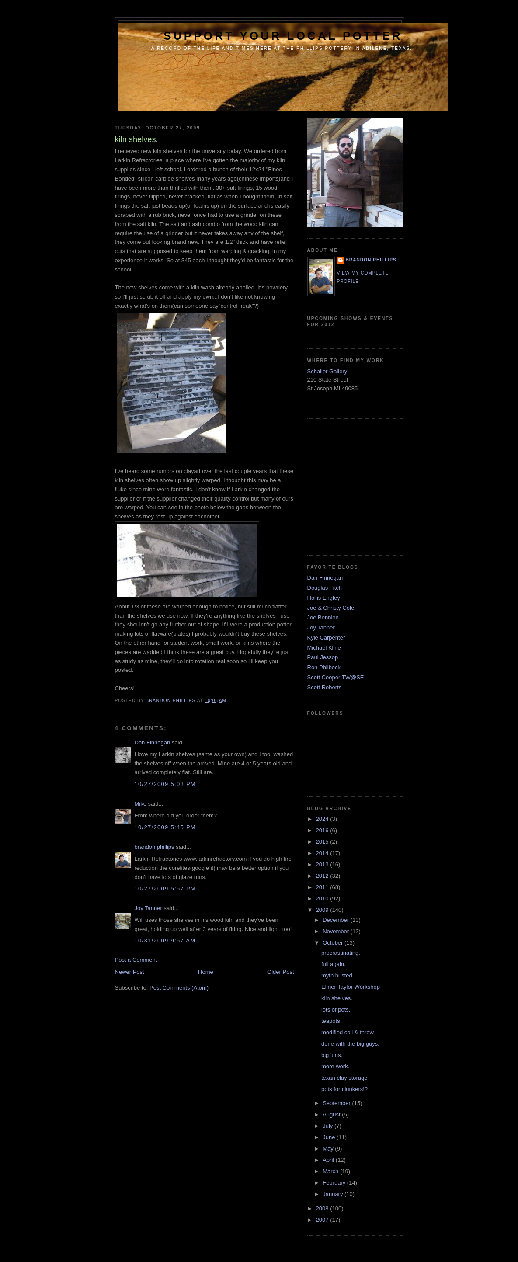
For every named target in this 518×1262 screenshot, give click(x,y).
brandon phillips (154, 847)
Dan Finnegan (152, 742)
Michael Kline (324, 647)
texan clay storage (344, 1077)
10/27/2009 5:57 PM (165, 888)
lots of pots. (335, 1009)
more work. (335, 1066)
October (333, 942)
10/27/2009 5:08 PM (165, 784)
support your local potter (283, 35)
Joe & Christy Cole (331, 608)
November (337, 931)
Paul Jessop (322, 657)
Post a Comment (136, 959)
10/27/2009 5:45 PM (165, 827)
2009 (323, 910)
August (332, 1114)
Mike (140, 803)
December (337, 920)
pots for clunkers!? (344, 1089)
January (333, 1194)
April (329, 1160)
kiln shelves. (336, 998)
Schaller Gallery (327, 371)
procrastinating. (340, 952)
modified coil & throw (347, 1032)
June (330, 1137)
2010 (323, 898)
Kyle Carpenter (326, 637)
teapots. (331, 1021)
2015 (323, 841)
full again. (333, 964)
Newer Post (129, 972)
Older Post (280, 972)
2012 (323, 876)
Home (205, 972)
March (331, 1171)
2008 (323, 1208)
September (337, 1103)
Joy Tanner (148, 908)
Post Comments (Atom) (179, 987)
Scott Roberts (324, 687)
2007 (323, 1220)
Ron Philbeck (324, 667)
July (328, 1126)
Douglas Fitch (324, 587)
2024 (323, 819)
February (335, 1182)
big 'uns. (331, 1055)
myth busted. (337, 975)
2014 (323, 853)
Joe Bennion (323, 617)
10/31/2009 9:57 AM (165, 940)
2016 (323, 830)
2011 (323, 887)
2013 (323, 864)
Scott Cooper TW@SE (335, 677)
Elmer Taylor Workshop (350, 987)
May (329, 1148)
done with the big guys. (350, 1043)
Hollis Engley (323, 597)
